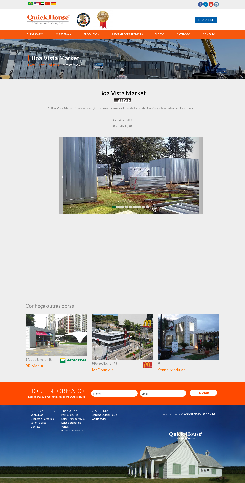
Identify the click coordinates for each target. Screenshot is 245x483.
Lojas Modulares (49, 64)
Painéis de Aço (69, 414)
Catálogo (183, 34)
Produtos (92, 34)
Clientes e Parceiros (42, 418)
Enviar (203, 393)
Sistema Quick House (104, 414)
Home (31, 64)
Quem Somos (35, 34)
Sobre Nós (37, 414)
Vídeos (159, 34)
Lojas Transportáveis (73, 418)
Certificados (99, 418)
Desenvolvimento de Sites (209, 436)
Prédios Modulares (72, 430)
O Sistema (63, 34)
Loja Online (206, 19)
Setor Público (38, 422)
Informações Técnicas (127, 34)
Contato (209, 34)
